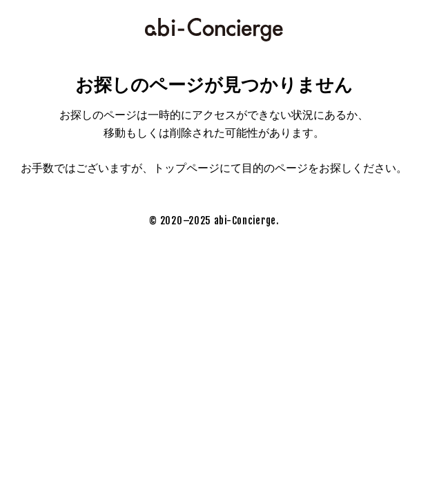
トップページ (186, 168)
